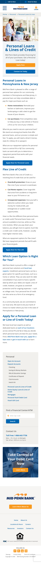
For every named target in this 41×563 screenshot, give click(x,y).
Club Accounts (13, 379)
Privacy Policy (17, 554)
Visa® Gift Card (13, 401)
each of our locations (26, 328)
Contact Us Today (20, 71)
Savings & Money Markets (17, 370)
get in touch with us (20, 340)
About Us (24, 520)
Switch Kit (12, 382)
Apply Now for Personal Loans (17, 163)
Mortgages (12, 395)
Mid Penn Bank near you (17, 337)
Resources (10, 528)
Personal (13, 14)
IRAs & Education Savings (17, 373)
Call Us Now (10, 2)
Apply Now (20, 65)
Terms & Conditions (29, 554)
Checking (12, 367)
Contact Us (29, 528)
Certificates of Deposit (16, 376)
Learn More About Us (20, 507)
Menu (5, 10)
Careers (28, 524)
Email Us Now (31, 2)
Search (12, 421)
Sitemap (8, 554)
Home (5, 14)
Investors (20, 528)
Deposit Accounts (14, 364)
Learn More (20, 470)
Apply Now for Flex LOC (15, 250)
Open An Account (14, 361)
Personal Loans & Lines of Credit (19, 387)
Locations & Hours (16, 524)
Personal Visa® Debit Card (17, 398)
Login (36, 8)
